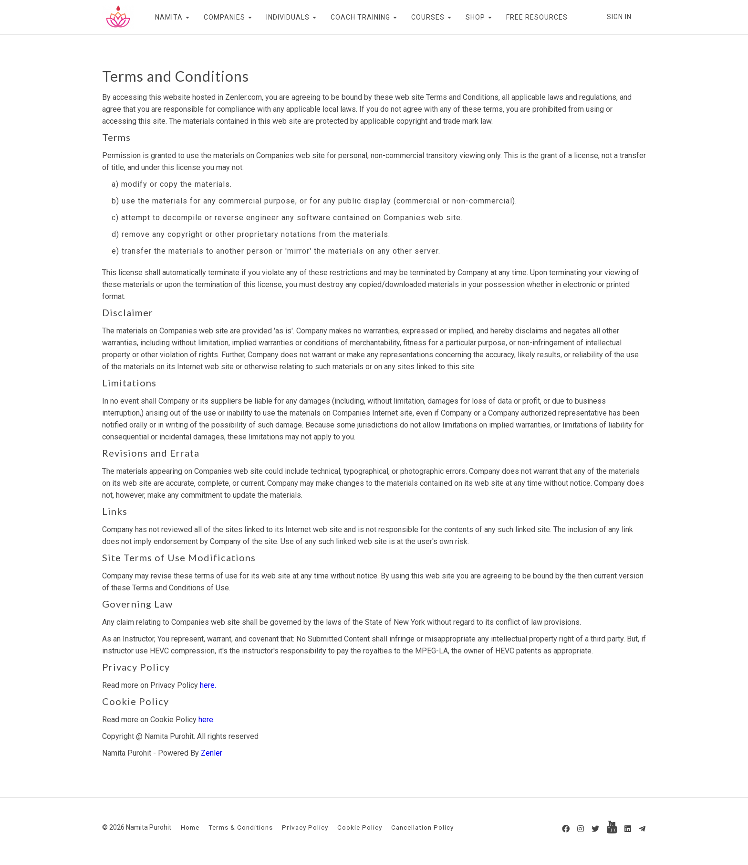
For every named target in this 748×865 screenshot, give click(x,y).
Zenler (211, 753)
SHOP (479, 17)
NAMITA (172, 17)
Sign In (619, 17)
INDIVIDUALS (291, 17)
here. (208, 685)
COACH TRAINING (364, 17)
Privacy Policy (305, 827)
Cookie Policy (359, 827)
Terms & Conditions (240, 827)
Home (190, 827)
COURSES (431, 17)
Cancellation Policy (422, 827)
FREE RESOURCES (537, 17)
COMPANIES (228, 17)
